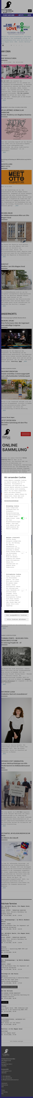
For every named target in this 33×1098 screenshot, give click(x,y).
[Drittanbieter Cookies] (23, 590)
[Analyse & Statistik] (23, 552)
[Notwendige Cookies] (23, 518)
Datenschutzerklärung (11, 500)
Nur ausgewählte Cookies (16, 615)
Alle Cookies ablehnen (16, 619)
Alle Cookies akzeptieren (16, 611)
